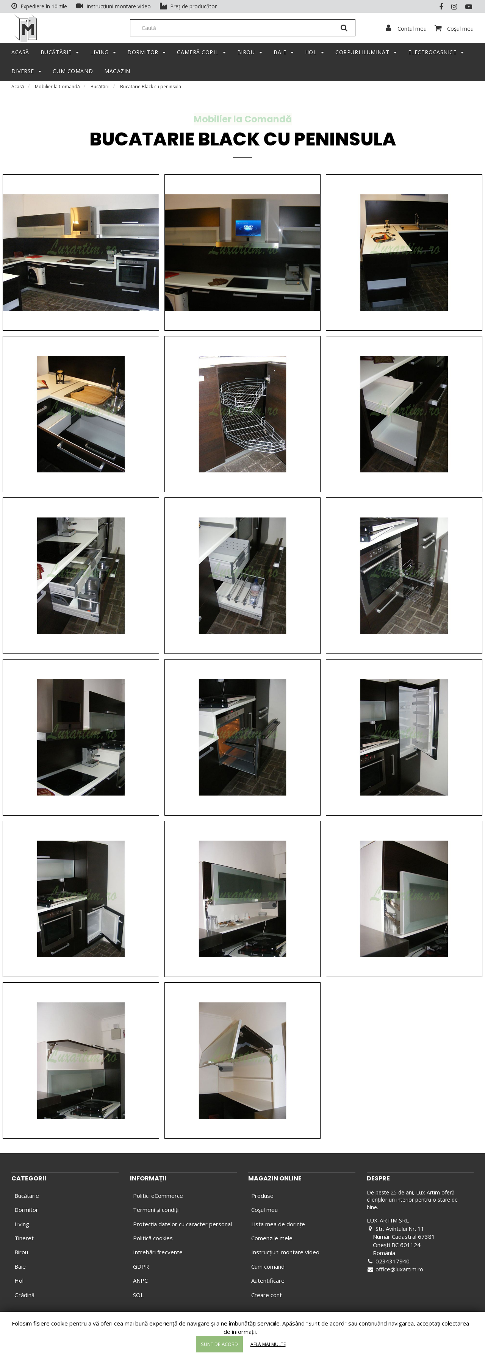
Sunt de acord (219, 1344)
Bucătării (100, 89)
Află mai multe (268, 1344)
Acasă (17, 89)
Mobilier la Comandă (57, 89)
